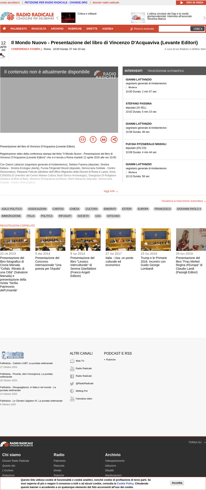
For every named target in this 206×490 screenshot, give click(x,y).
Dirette (57, 470)
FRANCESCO (163, 208)
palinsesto (19, 28)
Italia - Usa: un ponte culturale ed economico (119, 261)
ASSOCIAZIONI (37, 208)
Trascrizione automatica (165, 71)
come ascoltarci (10, 2)
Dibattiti (109, 470)
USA (98, 216)
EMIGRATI (110, 208)
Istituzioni (110, 465)
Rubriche (111, 359)
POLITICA (47, 216)
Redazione (8, 475)
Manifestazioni (113, 475)
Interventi (134, 71)
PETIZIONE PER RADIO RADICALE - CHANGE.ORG (56, 2)
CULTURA (92, 208)
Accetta (177, 482)
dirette (91, 28)
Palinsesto (60, 460)
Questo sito (8, 465)
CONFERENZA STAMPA (25, 49)
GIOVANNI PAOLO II (189, 208)
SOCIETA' (83, 216)
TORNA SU (194, 442)
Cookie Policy (125, 483)
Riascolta (59, 465)
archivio (57, 28)
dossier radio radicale (106, 2)
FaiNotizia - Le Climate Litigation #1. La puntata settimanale (31, 400)
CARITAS (58, 208)
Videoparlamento (115, 460)
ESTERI (126, 208)
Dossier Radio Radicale (15, 460)
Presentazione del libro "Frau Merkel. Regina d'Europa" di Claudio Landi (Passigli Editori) (189, 265)
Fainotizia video (84, 398)
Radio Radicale (84, 368)
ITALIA (31, 216)
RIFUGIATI (65, 216)
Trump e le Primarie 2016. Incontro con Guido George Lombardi (154, 263)
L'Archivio (8, 470)
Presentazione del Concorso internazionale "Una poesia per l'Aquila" (48, 263)
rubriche (75, 28)
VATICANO (113, 216)
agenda (107, 28)
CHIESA (75, 208)
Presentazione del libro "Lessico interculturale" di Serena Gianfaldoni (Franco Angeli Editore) (83, 267)
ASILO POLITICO (12, 208)
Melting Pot (82, 391)
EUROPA (143, 208)
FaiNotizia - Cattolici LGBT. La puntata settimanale (26, 363)
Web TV (80, 361)
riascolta (39, 28)
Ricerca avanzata (144, 28)
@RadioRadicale (85, 383)
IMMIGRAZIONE (11, 216)
